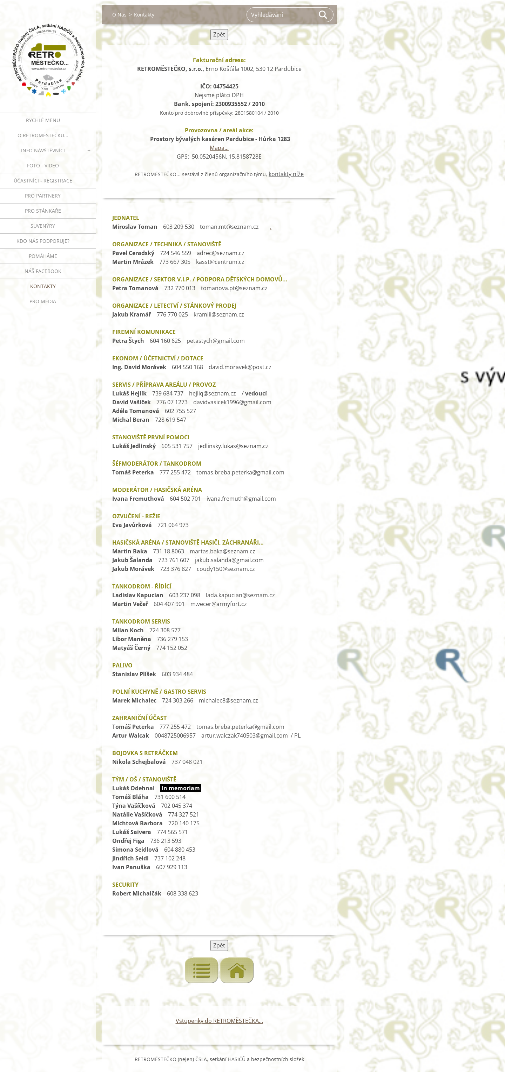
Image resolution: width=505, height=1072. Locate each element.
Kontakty (43, 286)
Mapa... (219, 148)
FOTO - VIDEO (43, 165)
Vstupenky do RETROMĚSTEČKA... (219, 1021)
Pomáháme (43, 256)
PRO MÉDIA (42, 301)
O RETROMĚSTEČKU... (43, 135)
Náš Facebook (43, 271)
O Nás (119, 14)
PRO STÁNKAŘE (43, 210)
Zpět (219, 34)
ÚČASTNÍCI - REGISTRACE (43, 180)
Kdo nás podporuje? (42, 241)
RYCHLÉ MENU (43, 120)
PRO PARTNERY (43, 195)
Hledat (323, 14)
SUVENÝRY (43, 225)
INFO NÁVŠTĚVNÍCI (43, 150)
